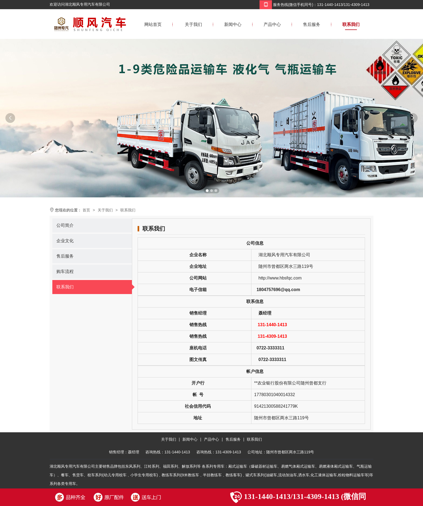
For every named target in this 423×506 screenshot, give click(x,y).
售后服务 (311, 24)
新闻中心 (232, 24)
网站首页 (153, 24)
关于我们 (193, 24)
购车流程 (65, 271)
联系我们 (351, 24)
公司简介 (65, 225)
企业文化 (65, 240)
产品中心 (272, 24)
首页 (86, 210)
